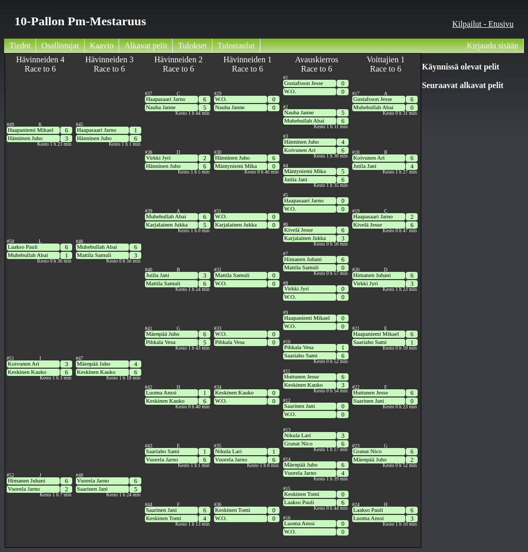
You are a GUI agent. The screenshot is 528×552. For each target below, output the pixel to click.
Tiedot (19, 45)
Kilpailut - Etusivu (483, 24)
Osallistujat (60, 45)
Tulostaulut (236, 45)
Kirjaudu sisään (492, 45)
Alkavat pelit (145, 45)
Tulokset (192, 45)
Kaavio (101, 45)
